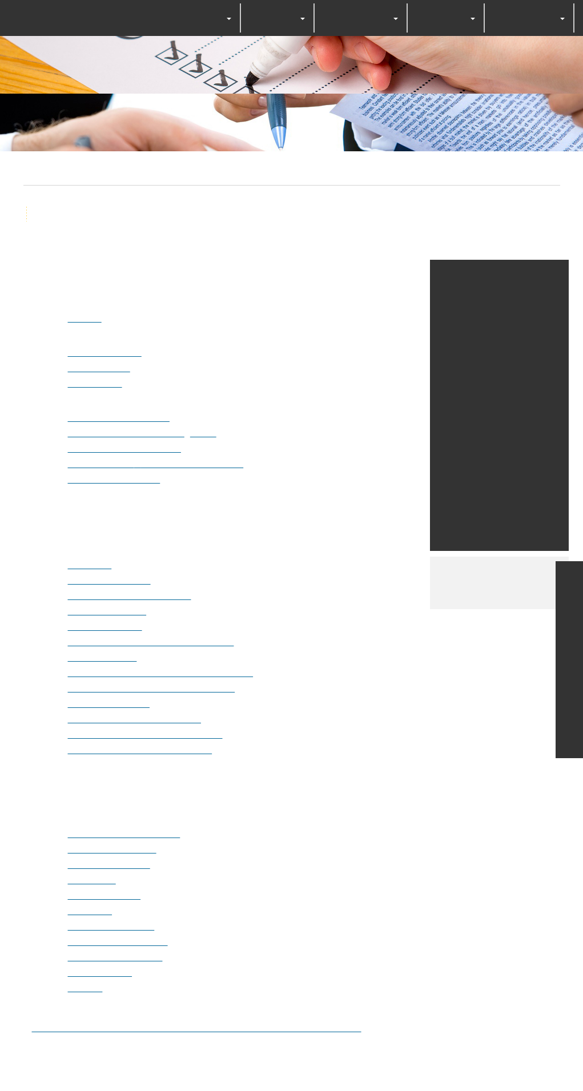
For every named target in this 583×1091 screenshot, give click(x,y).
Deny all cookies (303, 584)
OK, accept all (213, 584)
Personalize (383, 584)
